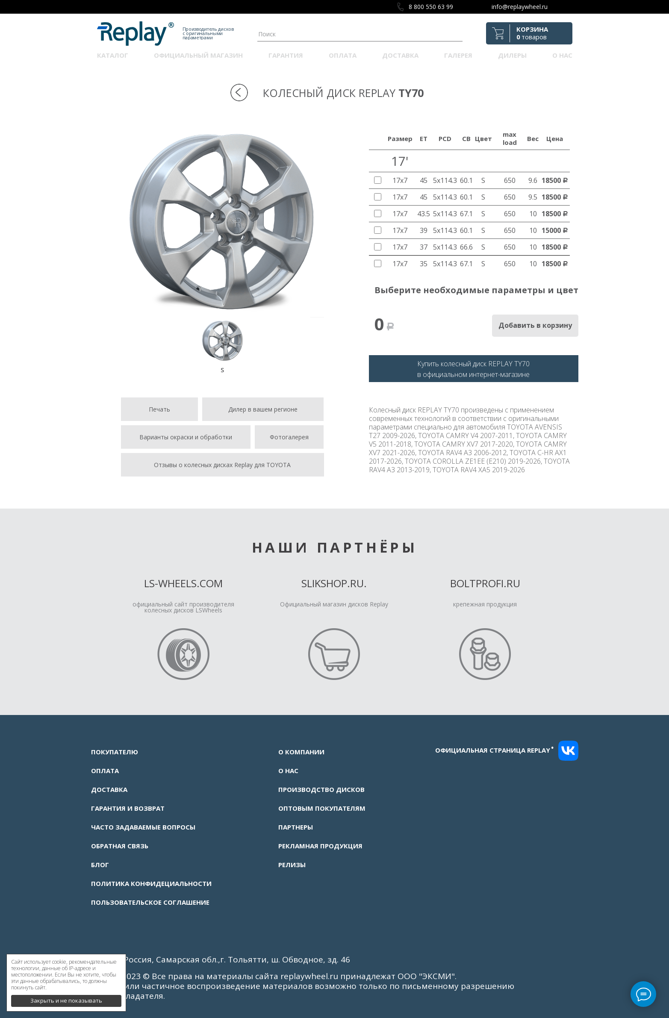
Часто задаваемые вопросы (143, 827)
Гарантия (285, 55)
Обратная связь (119, 845)
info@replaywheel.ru (520, 7)
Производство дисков (321, 789)
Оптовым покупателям (321, 808)
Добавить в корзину (535, 325)
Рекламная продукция (320, 845)
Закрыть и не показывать (66, 996)
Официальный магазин (198, 55)
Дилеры (512, 55)
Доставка (400, 55)
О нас (562, 55)
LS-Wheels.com (183, 583)
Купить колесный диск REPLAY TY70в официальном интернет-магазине (473, 369)
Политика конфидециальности (151, 883)
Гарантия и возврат (128, 808)
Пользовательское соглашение (150, 902)
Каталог (112, 55)
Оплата (343, 55)
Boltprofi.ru (485, 583)
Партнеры (295, 827)
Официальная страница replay (494, 750)
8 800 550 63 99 (431, 7)
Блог (100, 864)
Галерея (458, 55)
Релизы (292, 864)
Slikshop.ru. (334, 583)
